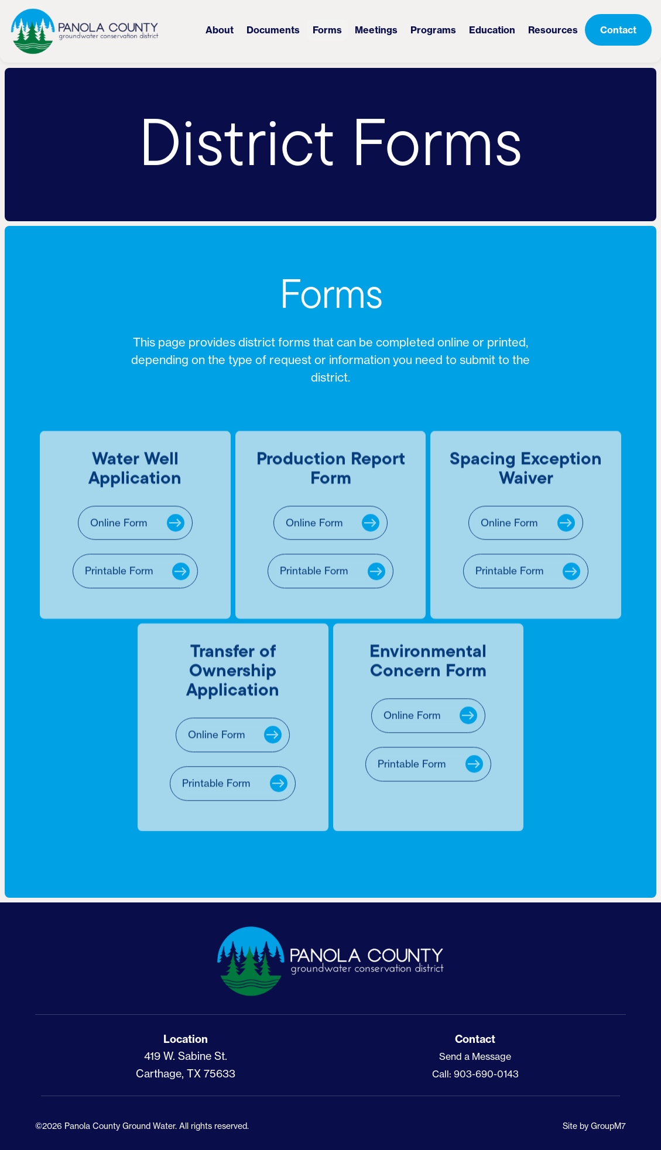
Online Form (118, 526)
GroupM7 (608, 1126)
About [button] (220, 30)
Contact (618, 30)
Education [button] (492, 30)
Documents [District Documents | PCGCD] (273, 30)
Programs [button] (433, 30)
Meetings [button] (376, 30)
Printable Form (119, 575)
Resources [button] (553, 30)
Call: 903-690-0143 (475, 1074)
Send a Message (475, 1056)
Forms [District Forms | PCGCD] (327, 30)
